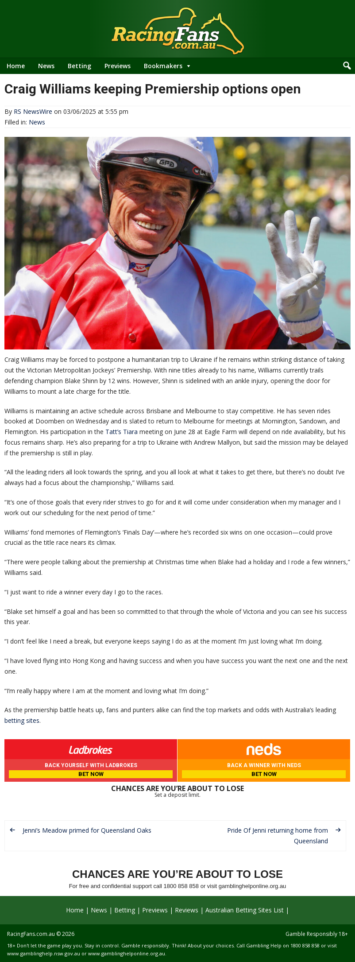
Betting (79, 66)
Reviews (186, 910)
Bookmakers (163, 66)
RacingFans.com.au (31, 934)
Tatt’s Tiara (121, 431)
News (46, 66)
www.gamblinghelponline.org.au (126, 953)
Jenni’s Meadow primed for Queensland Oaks (87, 830)
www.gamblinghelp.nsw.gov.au (43, 953)
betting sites (21, 720)
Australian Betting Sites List (244, 910)
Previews (117, 66)
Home (16, 66)
